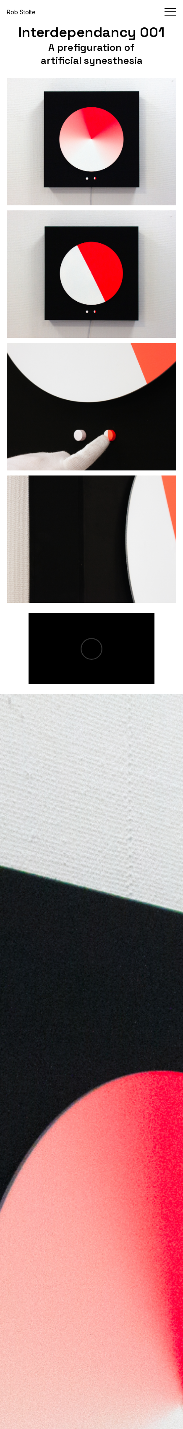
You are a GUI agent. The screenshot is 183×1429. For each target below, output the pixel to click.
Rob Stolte (21, 12)
